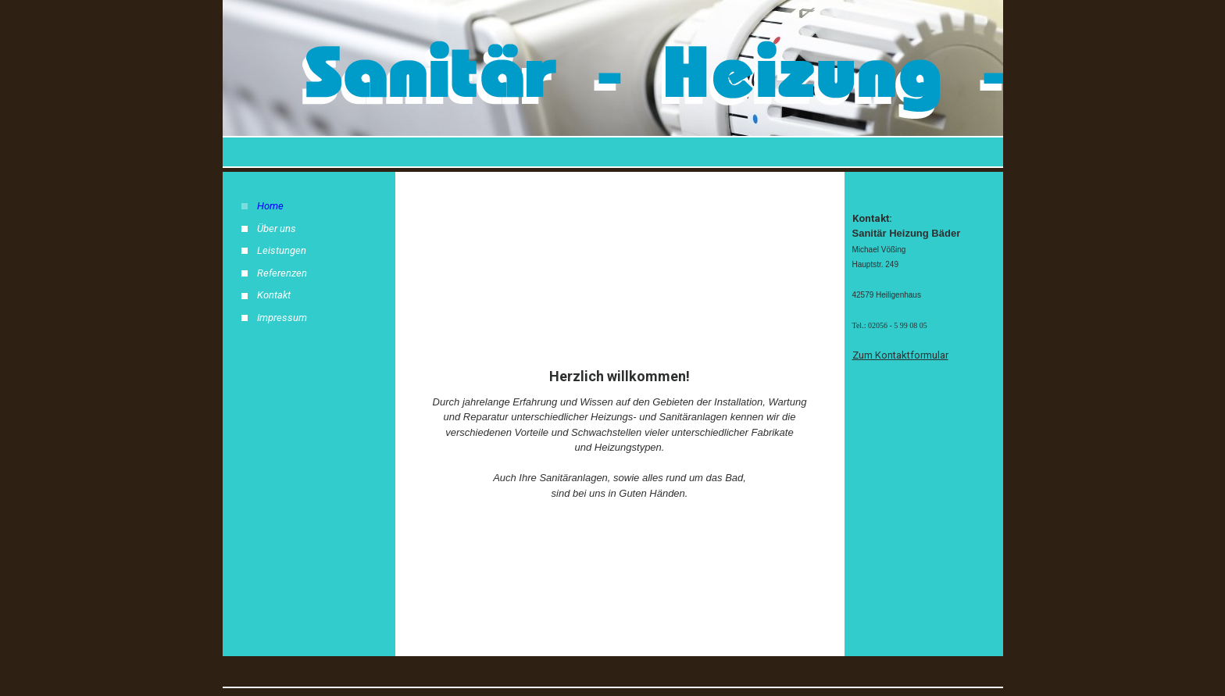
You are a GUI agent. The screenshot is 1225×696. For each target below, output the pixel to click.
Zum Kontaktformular (900, 355)
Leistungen (281, 250)
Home (270, 206)
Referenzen (282, 273)
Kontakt (274, 295)
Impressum (282, 317)
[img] (613, 84)
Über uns (276, 228)
